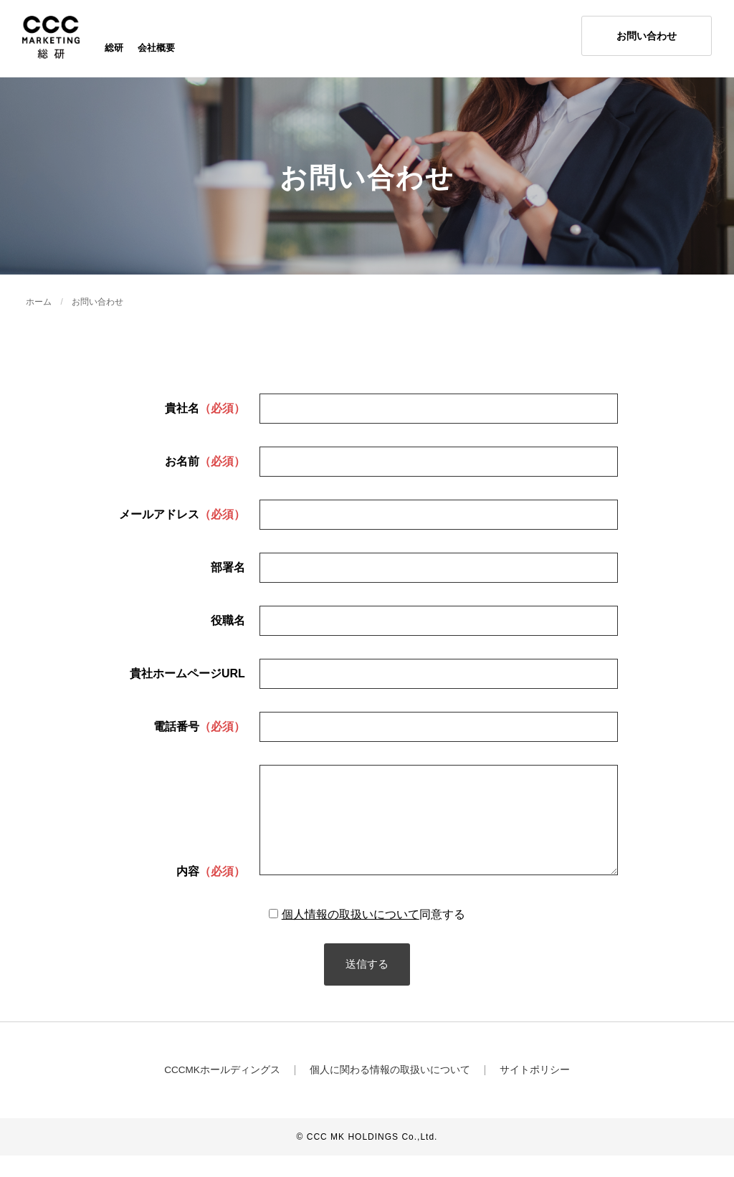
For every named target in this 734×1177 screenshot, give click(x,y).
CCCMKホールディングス (221, 1091)
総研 (114, 49)
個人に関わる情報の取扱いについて (390, 1091)
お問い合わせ (97, 306)
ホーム (39, 306)
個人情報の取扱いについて (350, 936)
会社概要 (156, 49)
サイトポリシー (535, 1091)
